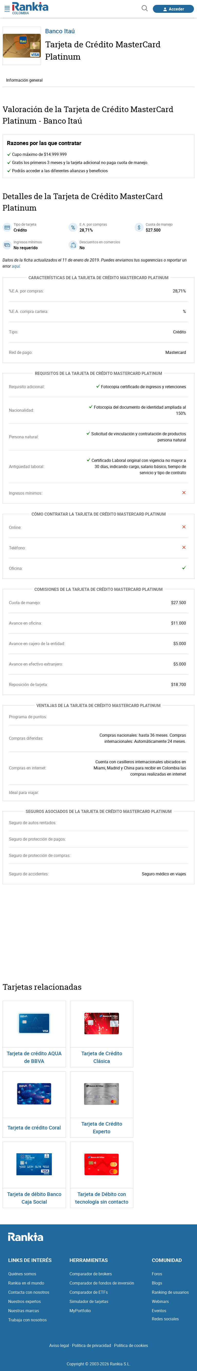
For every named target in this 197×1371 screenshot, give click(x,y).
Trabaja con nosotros (27, 1320)
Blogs (157, 1283)
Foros (157, 1274)
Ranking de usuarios (170, 1292)
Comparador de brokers (91, 1274)
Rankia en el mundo (26, 1283)
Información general (24, 80)
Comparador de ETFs (89, 1292)
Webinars (160, 1301)
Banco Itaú (60, 31)
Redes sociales (165, 1319)
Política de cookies (131, 1345)
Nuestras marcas (23, 1310)
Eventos (159, 1310)
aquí (16, 266)
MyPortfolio (80, 1310)
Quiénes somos (22, 1274)
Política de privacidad (91, 1345)
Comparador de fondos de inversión (102, 1283)
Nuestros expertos (24, 1301)
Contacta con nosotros (28, 1292)
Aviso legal (59, 1345)
